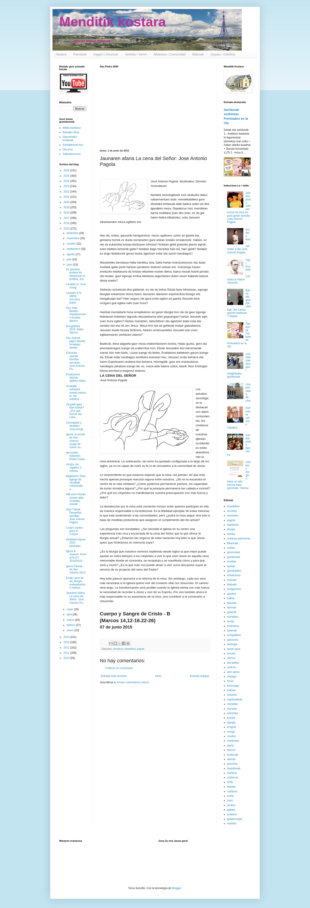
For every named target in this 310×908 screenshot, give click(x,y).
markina (232, 773)
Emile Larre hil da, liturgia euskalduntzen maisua (75, 582)
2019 (67, 207)
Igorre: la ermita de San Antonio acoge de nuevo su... (75, 441)
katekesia (233, 524)
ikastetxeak (234, 768)
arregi (230, 621)
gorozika (232, 763)
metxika (231, 823)
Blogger (176, 888)
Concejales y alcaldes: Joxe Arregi (74, 426)
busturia (232, 694)
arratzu (231, 805)
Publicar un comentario (119, 668)
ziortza (231, 658)
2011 (67, 652)
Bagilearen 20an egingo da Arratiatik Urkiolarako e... (76, 483)
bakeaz (231, 690)
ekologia (232, 644)
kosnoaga (233, 685)
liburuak (232, 603)
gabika (231, 809)
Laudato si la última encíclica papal (73, 297)
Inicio (158, 676)
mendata (232, 704)
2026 (67, 170)
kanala (231, 717)
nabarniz (232, 791)
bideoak (232, 584)
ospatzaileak (234, 699)
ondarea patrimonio (238, 538)
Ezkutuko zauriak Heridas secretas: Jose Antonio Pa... (75, 361)
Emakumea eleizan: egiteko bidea (75, 378)
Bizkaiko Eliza (71, 132)
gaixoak (231, 612)
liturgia (231, 529)
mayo (70, 609)
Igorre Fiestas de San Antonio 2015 (75, 569)
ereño (230, 796)
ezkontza (232, 713)
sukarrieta (233, 740)
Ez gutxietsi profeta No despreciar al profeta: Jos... (76, 274)
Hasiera (61, 54)
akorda (231, 759)
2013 (67, 642)
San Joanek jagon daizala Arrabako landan (75, 342)
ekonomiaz (233, 552)
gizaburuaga (234, 819)
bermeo (231, 607)
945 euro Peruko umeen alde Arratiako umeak (76, 499)
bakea (231, 598)
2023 (67, 186)
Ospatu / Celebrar (222, 54)
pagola (140, 648)
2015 (67, 228)
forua (230, 681)
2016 (67, 223)
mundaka (232, 616)
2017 (67, 218)
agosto (71, 254)
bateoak (232, 630)
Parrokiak (80, 54)
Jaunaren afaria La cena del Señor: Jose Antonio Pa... (75, 597)
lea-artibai (233, 662)
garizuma (232, 639)
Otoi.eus (68, 149)
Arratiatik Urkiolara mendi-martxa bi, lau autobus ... (76, 393)
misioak (231, 580)
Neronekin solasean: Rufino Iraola (75, 456)
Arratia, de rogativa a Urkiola (73, 467)
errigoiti (231, 727)
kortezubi (232, 754)
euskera (232, 814)
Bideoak (198, 54)
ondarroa (232, 777)
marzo (71, 619)
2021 (67, 196)
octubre (71, 243)
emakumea (233, 575)
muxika (231, 736)
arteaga (231, 676)
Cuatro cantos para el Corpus (74, 531)
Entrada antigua (199, 676)
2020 (67, 202)
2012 (67, 647)
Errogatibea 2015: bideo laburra (75, 329)
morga (231, 731)
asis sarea (233, 672)
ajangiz (231, 722)
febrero (71, 625)
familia (231, 534)
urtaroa (231, 667)
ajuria (230, 745)
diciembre (73, 233)
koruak (231, 653)
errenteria (233, 626)
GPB (230, 782)
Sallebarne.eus (72, 154)
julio (69, 259)
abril (70, 614)
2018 (67, 212)
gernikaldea (234, 570)
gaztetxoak (233, 557)
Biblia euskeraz (72, 127)
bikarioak (232, 543)
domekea (118, 648)
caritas (231, 547)
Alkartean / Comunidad (169, 54)
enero (70, 630)
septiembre (74, 248)
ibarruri (231, 750)
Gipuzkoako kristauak (70, 138)
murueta (232, 708)
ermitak (231, 561)
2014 (67, 637)
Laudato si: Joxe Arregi (76, 286)
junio (70, 264)
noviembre (73, 238)
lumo (230, 800)
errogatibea (234, 635)
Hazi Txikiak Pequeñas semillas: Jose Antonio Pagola (75, 516)
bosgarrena (234, 589)
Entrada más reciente (114, 676)
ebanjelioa (129, 648)
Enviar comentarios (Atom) (133, 682)
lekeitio (231, 786)
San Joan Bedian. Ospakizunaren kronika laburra (76, 314)
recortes (232, 511)
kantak (231, 566)
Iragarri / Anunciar (105, 54)
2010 (67, 658)
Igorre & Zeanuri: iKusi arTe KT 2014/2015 (76, 556)
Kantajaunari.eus (73, 144)
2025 (67, 175)
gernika (231, 593)
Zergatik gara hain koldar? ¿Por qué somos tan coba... (75, 411)
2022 (67, 191)
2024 (67, 181)
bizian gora (233, 649)
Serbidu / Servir (136, 54)
